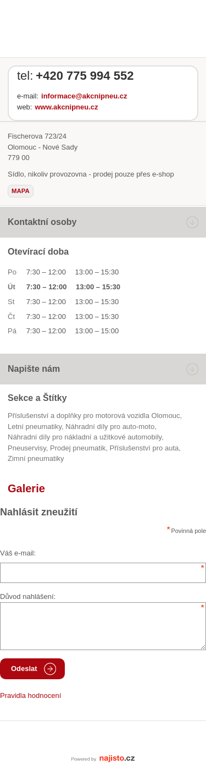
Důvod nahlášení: (27, 596)
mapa (21, 191)
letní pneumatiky (35, 426)
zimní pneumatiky (36, 458)
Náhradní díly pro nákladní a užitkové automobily (85, 437)
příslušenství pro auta (144, 448)
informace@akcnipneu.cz (84, 96)
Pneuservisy (27, 448)
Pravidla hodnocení (30, 695)
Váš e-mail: (18, 553)
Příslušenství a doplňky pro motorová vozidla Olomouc (94, 415)
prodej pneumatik (77, 448)
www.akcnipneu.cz (66, 107)
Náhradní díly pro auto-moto (109, 426)
